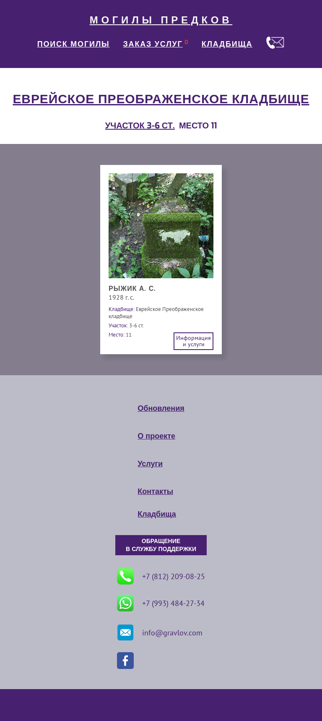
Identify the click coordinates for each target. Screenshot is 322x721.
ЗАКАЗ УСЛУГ (153, 44)
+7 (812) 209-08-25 (161, 576)
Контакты (155, 491)
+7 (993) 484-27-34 (161, 603)
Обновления (161, 408)
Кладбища (157, 514)
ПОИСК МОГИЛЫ (73, 44)
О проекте (156, 436)
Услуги (150, 464)
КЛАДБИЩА (227, 44)
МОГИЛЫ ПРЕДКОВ (161, 20)
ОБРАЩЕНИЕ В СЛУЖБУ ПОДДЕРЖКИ (161, 545)
